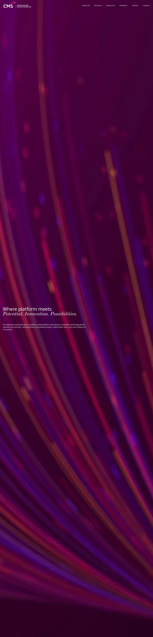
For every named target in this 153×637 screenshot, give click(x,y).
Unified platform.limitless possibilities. (24, 6)
